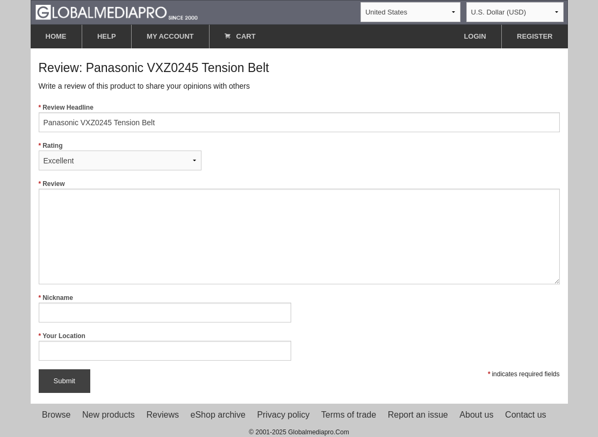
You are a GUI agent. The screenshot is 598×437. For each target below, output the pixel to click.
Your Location (165, 346)
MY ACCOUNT (170, 36)
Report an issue (418, 414)
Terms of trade (348, 414)
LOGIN (475, 36)
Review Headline (299, 118)
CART (240, 36)
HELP (106, 36)
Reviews (162, 414)
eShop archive (218, 414)
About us (476, 414)
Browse (56, 414)
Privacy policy (283, 414)
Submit (64, 381)
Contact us (525, 414)
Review (299, 232)
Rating (120, 156)
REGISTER (534, 36)
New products (108, 414)
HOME (56, 36)
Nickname (165, 308)
